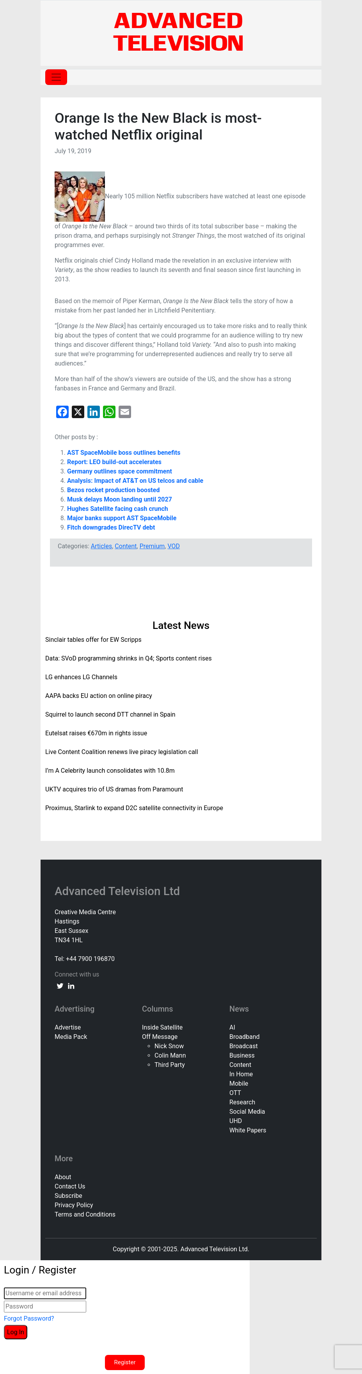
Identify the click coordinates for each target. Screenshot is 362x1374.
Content (126, 546)
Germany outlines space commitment (119, 471)
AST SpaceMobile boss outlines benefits (123, 452)
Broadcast (243, 1046)
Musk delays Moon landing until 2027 (119, 499)
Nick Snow (169, 1046)
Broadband (244, 1036)
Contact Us (70, 1186)
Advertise (68, 1027)
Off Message (159, 1036)
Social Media (247, 1111)
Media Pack (71, 1036)
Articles (101, 546)
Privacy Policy (74, 1205)
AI (232, 1027)
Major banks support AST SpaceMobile (121, 518)
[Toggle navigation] (56, 77)
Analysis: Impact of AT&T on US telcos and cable (135, 480)
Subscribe (68, 1195)
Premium (152, 546)
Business (242, 1055)
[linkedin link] (71, 985)
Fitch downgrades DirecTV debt (111, 527)
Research (242, 1102)
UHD (235, 1121)
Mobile (238, 1083)
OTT (235, 1093)
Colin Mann (170, 1055)
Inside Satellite (162, 1027)
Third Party (169, 1064)
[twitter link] (60, 985)
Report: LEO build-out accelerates (114, 462)
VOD (173, 546)
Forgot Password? (29, 1318)
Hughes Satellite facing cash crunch (117, 508)
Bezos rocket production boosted (113, 490)
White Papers (247, 1130)
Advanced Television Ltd (119, 891)
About (63, 1177)
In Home (241, 1074)
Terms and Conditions (85, 1214)
